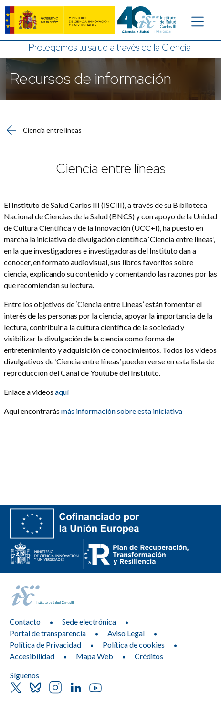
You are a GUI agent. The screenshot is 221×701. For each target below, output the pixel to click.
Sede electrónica (89, 621)
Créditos (149, 655)
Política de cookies (134, 644)
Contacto (25, 621)
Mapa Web (94, 655)
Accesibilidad (32, 655)
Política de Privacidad (45, 644)
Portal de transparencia (48, 633)
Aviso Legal (126, 633)
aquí (62, 391)
